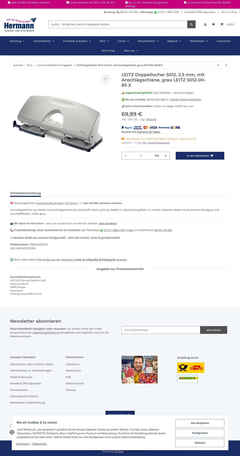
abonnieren (213, 330)
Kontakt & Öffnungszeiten (200, 12)
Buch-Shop (108, 50)
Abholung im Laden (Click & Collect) (31, 364)
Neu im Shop (229, 12)
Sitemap (71, 390)
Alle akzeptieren (199, 424)
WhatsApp (146, 12)
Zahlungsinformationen (24, 396)
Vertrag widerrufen (120, 414)
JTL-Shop (119, 451)
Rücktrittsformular (21, 377)
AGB (68, 377)
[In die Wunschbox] (105, 79)
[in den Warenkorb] (200, 156)
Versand (151, 119)
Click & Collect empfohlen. (186, 99)
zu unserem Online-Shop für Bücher (209, 2)
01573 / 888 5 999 (166, 12)
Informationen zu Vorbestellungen (31, 370)
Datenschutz (73, 370)
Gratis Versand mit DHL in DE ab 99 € (92, 2)
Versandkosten (19, 390)
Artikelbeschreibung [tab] (25, 193)
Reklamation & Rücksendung (27, 402)
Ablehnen (198, 443)
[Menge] (141, 155)
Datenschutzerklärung (46, 332)
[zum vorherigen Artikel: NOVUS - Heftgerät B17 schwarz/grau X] (218, 65)
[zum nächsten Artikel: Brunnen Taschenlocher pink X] (226, 65)
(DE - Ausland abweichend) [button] (155, 142)
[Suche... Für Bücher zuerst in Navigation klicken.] (118, 24)
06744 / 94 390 (127, 12)
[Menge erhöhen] (166, 155)
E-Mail (130, 230)
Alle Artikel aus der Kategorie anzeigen (82, 259)
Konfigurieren (198, 433)
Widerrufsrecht (75, 383)
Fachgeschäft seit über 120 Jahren (56, 203)
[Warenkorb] (227, 24)
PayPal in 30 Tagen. (149, 132)
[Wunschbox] (213, 24)
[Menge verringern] (126, 155)
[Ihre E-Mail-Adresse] (161, 330)
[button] (205, 24)
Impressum (72, 364)
